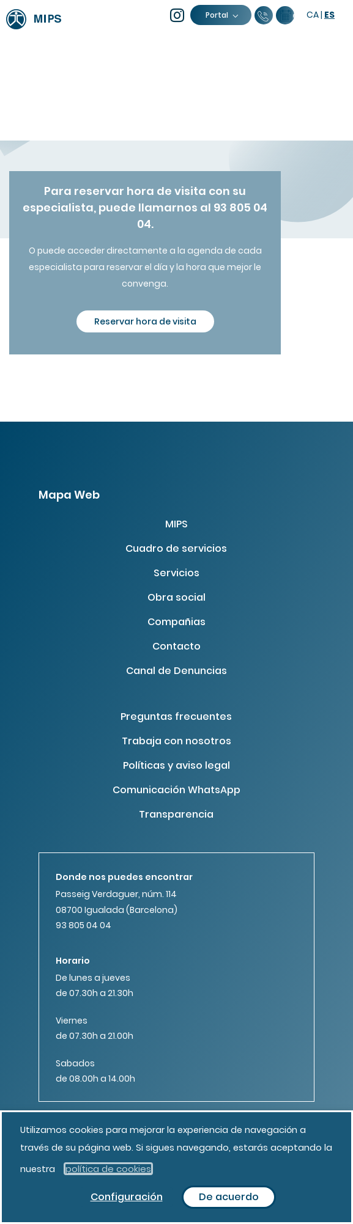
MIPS (176, 524)
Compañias (176, 622)
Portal (221, 15)
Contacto (176, 646)
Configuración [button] (127, 1197)
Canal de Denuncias (176, 671)
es (329, 15)
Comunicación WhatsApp (176, 790)
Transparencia (176, 814)
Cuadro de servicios (176, 548)
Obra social (176, 597)
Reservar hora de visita (145, 321)
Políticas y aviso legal (176, 765)
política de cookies (108, 1168)
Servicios (176, 573)
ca (313, 15)
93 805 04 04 (83, 925)
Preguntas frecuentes (176, 716)
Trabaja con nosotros (176, 741)
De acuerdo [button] (229, 1197)
